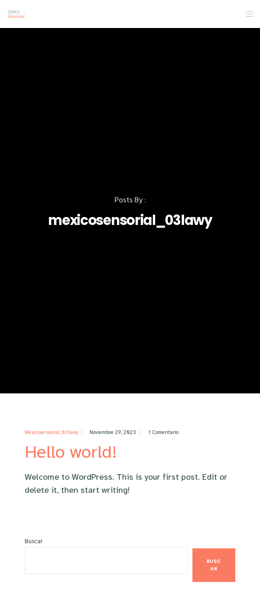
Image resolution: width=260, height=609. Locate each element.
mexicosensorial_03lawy (51, 432)
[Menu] (246, 14)
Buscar (33, 541)
